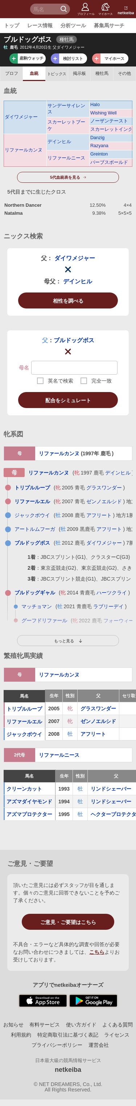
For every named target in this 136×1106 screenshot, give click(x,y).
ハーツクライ (111, 593)
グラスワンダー (104, 488)
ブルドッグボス (74, 340)
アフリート (99, 515)
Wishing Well (103, 113)
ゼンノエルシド (104, 501)
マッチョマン (36, 606)
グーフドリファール (44, 620)
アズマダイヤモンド (29, 801)
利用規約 (21, 1035)
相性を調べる (68, 301)
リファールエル (32, 501)
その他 (124, 73)
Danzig (97, 137)
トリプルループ (32, 488)
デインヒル (59, 141)
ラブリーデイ (108, 606)
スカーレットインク (110, 129)
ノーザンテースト (109, 121)
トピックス (56, 74)
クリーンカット (24, 789)
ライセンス (116, 1035)
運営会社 (98, 1045)
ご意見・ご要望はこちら (68, 922)
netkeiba (68, 1069)
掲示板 (79, 73)
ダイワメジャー (21, 117)
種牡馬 (101, 73)
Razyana (99, 145)
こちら (96, 952)
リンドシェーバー (111, 789)
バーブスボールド (109, 162)
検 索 (64, 9)
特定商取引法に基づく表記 (67, 1035)
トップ (11, 25)
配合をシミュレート (68, 400)
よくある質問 (117, 1025)
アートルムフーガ (35, 529)
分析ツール (73, 25)
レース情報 (40, 25)
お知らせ (13, 1025)
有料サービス (44, 1025)
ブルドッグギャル (35, 593)
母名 (24, 368)
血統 (34, 73)
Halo (95, 104)
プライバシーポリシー (57, 1045)
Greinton (99, 154)
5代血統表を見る (65, 177)
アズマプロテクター (29, 814)
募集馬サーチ (109, 25)
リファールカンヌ (23, 150)
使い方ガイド (81, 1025)
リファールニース (66, 158)
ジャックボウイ (32, 515)
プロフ (11, 73)
